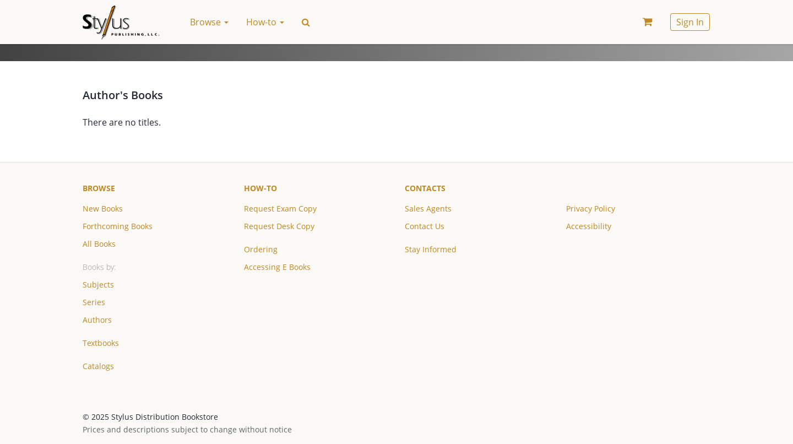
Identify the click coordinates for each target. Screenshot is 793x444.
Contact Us (424, 226)
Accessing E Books (277, 267)
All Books (99, 244)
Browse (99, 188)
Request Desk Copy (279, 226)
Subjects (98, 284)
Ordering (261, 249)
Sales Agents (428, 208)
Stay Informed (431, 249)
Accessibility (588, 226)
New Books (103, 208)
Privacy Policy (590, 208)
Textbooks (101, 343)
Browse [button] (209, 22)
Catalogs (98, 366)
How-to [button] (265, 22)
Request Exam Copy (280, 208)
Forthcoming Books (118, 226)
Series (94, 302)
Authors (97, 320)
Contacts (425, 188)
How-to (260, 188)
